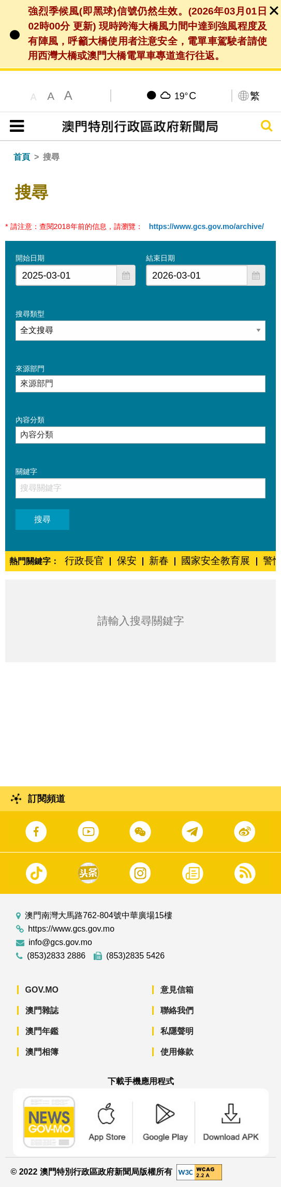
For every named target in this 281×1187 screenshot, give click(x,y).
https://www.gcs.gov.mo (71, 929)
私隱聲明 (177, 1031)
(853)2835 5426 (135, 956)
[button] (126, 275)
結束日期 (160, 258)
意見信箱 (177, 989)
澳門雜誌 (41, 1010)
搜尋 (42, 519)
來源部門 (30, 368)
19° (185, 95)
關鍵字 (26, 471)
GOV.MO (41, 989)
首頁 (21, 157)
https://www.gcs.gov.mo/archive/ (206, 226)
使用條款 (177, 1051)
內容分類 (30, 420)
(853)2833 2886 (56, 956)
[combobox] (66, 275)
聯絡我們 (177, 1010)
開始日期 (30, 258)
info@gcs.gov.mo (60, 942)
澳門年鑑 (41, 1031)
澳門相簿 (41, 1051)
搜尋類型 (30, 314)
